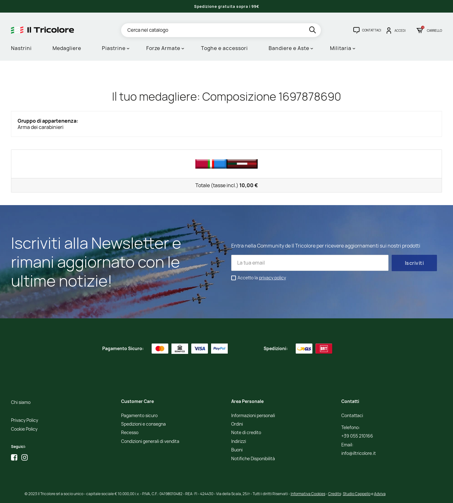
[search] (313, 31)
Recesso (129, 432)
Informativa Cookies (308, 493)
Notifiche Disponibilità (253, 458)
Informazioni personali (253, 415)
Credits (334, 493)
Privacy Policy (24, 420)
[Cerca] (221, 30)
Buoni (237, 450)
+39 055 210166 (357, 436)
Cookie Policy (24, 429)
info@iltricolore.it (358, 453)
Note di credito (246, 432)
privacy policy (272, 278)
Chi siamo (21, 402)
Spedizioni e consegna (143, 424)
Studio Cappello (357, 493)
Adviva (380, 493)
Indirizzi (238, 441)
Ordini (237, 424)
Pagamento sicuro (139, 415)
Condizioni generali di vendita (150, 441)
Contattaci (352, 415)
